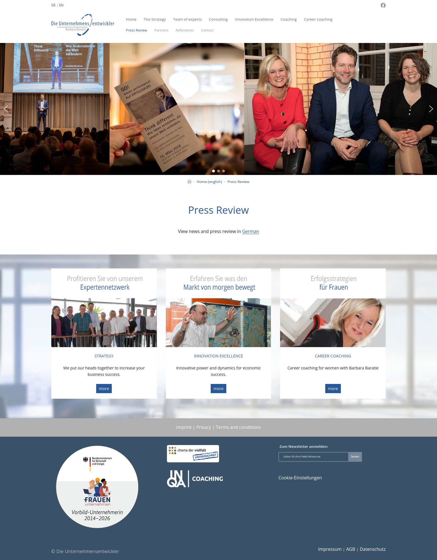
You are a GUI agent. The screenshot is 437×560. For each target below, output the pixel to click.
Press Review (136, 30)
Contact (207, 30)
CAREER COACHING (333, 356)
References (185, 30)
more (104, 388)
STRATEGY (103, 356)
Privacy (203, 427)
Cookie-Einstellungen (300, 478)
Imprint (183, 427)
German (250, 231)
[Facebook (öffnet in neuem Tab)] (382, 5)
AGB (350, 549)
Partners (161, 30)
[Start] (189, 181)
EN (61, 5)
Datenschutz (373, 549)
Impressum (329, 549)
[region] (218, 109)
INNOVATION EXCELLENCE (218, 356)
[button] (5, 108)
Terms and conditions (238, 427)
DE (53, 5)
